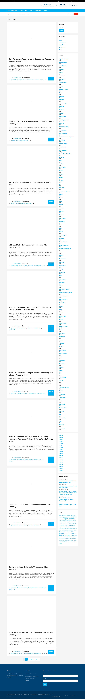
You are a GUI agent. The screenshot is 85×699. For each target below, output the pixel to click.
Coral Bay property (63, 120)
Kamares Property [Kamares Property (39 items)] (62, 528)
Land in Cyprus (63, 235)
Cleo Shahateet (17, 77)
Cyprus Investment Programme (66, 137)
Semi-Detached (63, 353)
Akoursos (61, 69)
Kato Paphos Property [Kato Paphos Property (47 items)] (66, 531)
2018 (61, 449)
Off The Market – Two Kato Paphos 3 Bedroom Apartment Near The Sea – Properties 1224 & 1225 (68, 493)
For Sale (27, 79)
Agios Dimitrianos (63, 59)
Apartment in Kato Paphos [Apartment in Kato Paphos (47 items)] (64, 515)
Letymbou (61, 238)
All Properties (62, 42)
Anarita (61, 72)
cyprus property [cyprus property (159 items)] (69, 519)
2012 (61, 461)
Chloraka (61, 106)
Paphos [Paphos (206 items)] (62, 533)
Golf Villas (61, 187)
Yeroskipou (62, 428)
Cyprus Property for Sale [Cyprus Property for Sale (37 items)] (62, 520)
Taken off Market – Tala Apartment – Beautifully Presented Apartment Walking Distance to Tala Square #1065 (31, 438)
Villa (44, 265)
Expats (61, 170)
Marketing (61, 262)
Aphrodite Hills (63, 82)
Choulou (61, 113)
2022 (61, 441)
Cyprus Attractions (63, 126)
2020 (61, 445)
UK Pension (62, 404)
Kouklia (61, 231)
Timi (60, 384)
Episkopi (61, 164)
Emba (60, 160)
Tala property (40, 79)
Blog (60, 49)
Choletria (61, 109)
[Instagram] (70, 695)
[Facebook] (65, 695)
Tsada (60, 401)
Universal (61, 411)
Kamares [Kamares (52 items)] (67, 526)
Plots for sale (62, 316)
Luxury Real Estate (63, 245)
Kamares (61, 208)
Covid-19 (61, 123)
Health (61, 194)
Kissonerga (62, 221)
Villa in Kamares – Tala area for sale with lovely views (68, 486)
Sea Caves (61, 343)
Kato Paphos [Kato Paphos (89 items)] (68, 528)
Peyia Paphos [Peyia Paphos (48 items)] (65, 538)
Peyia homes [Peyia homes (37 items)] (61, 538)
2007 (61, 470)
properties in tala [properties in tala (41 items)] (70, 540)
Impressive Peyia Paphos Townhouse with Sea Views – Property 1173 (66, 499)
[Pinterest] (77, 695)
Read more (9, 677)
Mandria (61, 255)
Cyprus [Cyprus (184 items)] (73, 517)
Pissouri (61, 313)
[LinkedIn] (72, 695)
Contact (21, 10)
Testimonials (62, 47)
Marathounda (62, 258)
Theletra (61, 380)
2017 (61, 451)
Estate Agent (62, 167)
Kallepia (61, 204)
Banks (60, 92)
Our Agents (62, 44)
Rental (60, 340)
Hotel (60, 201)
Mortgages (62, 272)
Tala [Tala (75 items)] (74, 541)
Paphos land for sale (64, 289)
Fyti (60, 184)
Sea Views (61, 346)
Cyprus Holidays (63, 133)
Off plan (61, 285)
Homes (61, 197)
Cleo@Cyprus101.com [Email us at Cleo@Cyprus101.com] (30, 678)
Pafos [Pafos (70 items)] (72, 531)
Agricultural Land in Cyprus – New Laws (67, 505)
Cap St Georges (63, 103)
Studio (60, 370)
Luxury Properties (63, 241)
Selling (31, 10)
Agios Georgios (63, 62)
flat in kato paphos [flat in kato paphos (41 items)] (69, 520)
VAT (60, 414)
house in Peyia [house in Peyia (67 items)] (68, 525)
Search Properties (14, 10)
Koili (60, 225)
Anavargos (62, 76)
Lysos (60, 252)
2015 (61, 455)
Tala (36, 79)
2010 (61, 464)
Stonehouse (62, 363)
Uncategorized (62, 407)
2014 (61, 457)
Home (9, 10)
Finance (61, 174)
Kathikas (61, 214)
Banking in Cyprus (63, 89)
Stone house (62, 360)
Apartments (13, 79)
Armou (61, 86)
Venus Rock (62, 418)
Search (76, 14)
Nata (60, 275)
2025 (61, 435)
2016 (61, 453)
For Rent (61, 177)
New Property (62, 279)
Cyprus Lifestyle (63, 143)
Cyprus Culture (63, 130)
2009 (61, 466)
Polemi (61, 319)
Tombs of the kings (64, 387)
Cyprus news (62, 147)
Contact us (27, 680)
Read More (51, 77)
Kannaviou (61, 211)
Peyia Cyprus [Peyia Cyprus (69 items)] (72, 535)
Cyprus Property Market (65, 153)
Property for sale (32, 587)
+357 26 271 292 (47, 4)
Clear (72, 14)
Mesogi (61, 269)
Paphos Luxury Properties (65, 292)
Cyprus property (20, 79)
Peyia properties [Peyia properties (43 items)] (71, 538)
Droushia (61, 157)
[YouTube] (75, 695)
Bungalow (61, 96)
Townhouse (25, 140)
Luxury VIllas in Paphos (65, 248)
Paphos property (22, 328)
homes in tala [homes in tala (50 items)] (61, 525)
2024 (61, 437)
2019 (61, 447)
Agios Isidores (62, 65)
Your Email (45, 678)
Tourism (61, 390)
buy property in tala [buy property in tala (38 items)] (65, 517)
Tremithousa (62, 397)
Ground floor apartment (65, 191)
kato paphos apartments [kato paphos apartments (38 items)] (67, 530)
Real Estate (32, 79)
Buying (26, 10)
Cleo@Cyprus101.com (48, 6)
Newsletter (62, 282)
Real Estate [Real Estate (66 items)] (64, 541)
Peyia (60, 309)
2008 (61, 468)
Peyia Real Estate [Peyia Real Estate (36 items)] (65, 540)
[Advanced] (68, 14)
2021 (61, 443)
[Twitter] (68, 695)
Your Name (45, 673)
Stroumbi (61, 367)
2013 (61, 459)
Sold (12, 140)
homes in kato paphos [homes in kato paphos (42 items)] (64, 523)
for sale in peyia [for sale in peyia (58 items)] (66, 522)
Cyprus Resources (38, 10)
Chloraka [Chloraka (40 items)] (69, 517)
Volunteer (61, 424)
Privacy (53, 693)
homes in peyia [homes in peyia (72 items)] (72, 523)
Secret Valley (62, 350)
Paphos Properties (15, 203)
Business (61, 99)
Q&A (60, 46)
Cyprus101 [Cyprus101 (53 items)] (61, 519)
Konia (60, 228)
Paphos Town (62, 302)
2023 (61, 439)
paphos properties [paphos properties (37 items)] (68, 533)
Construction (62, 116)
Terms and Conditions (56, 696)
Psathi (60, 330)
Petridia (61, 306)
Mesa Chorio (62, 265)
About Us (45, 10)
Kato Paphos (62, 218)
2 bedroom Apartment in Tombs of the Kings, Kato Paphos (67, 481)
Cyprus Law (62, 140)
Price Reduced (62, 323)
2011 (61, 463)
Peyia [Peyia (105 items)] (67, 535)
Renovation (62, 336)
